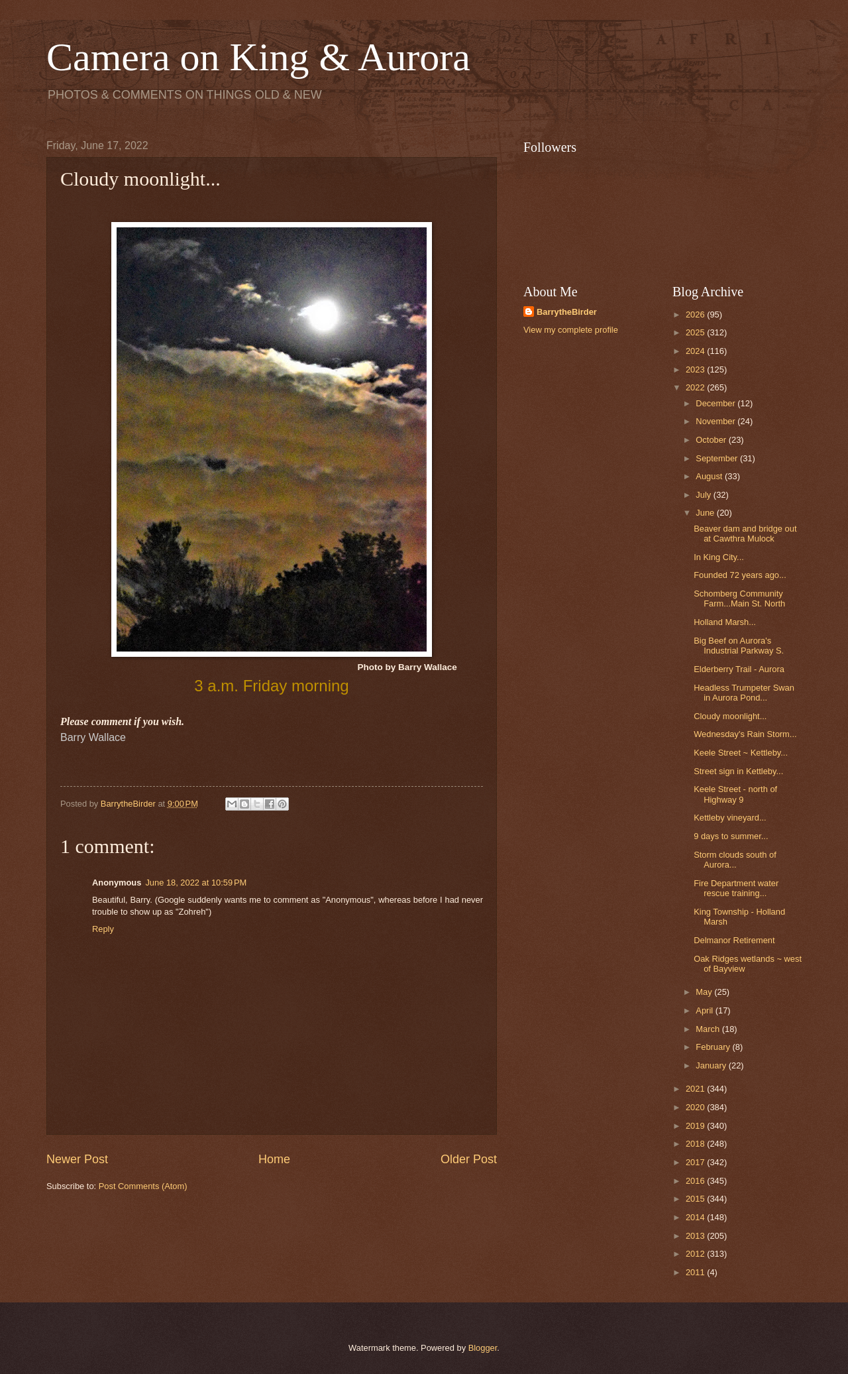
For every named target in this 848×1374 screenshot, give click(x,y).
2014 (696, 1217)
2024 (696, 351)
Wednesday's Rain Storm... (745, 734)
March (708, 1029)
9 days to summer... (731, 836)
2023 (696, 369)
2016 (696, 1181)
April (705, 1010)
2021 (696, 1089)
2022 (696, 387)
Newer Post (77, 1159)
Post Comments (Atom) (143, 1186)
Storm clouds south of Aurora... (735, 860)
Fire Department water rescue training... (736, 888)
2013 (696, 1236)
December (716, 403)
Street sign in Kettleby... (738, 771)
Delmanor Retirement (734, 940)
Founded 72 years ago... (740, 575)
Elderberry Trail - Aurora (739, 669)
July (704, 495)
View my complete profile (570, 330)
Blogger (483, 1348)
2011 (696, 1272)
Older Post (469, 1159)
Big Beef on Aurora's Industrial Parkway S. (739, 646)
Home (274, 1159)
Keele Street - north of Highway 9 (735, 794)
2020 (696, 1107)
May (705, 992)
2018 (696, 1144)
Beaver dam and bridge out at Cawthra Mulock (745, 534)
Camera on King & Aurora (258, 57)
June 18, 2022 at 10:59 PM (195, 882)
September (718, 458)
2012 (696, 1254)
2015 (696, 1199)
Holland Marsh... (725, 622)
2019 (696, 1126)
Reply (103, 929)
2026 (696, 314)
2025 (696, 332)
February (714, 1047)
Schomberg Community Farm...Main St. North (739, 598)
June (706, 513)
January (712, 1065)
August (710, 476)
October (712, 440)
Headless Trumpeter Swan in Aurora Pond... (744, 693)
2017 (696, 1162)
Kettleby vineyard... (730, 818)
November (716, 421)
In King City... (719, 557)
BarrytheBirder (567, 312)
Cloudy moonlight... (730, 716)
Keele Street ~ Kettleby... (741, 753)
